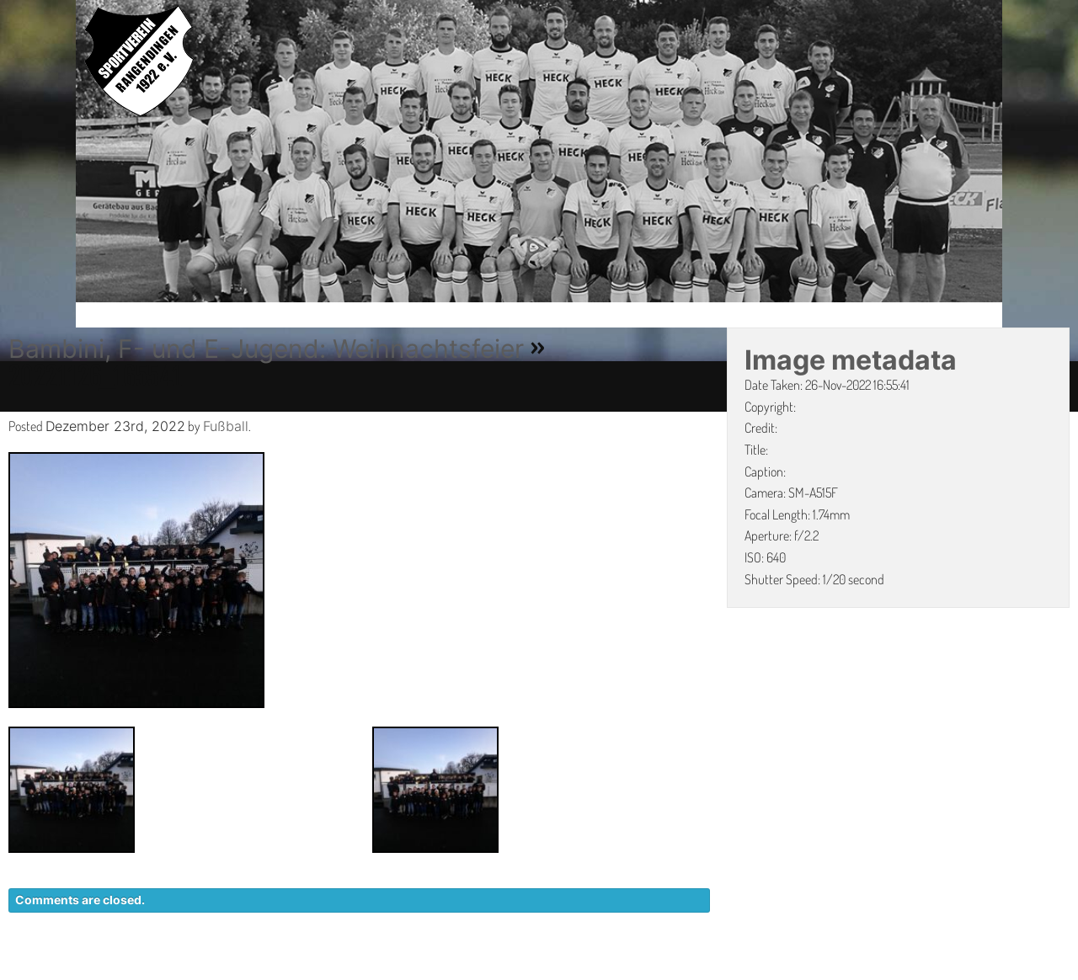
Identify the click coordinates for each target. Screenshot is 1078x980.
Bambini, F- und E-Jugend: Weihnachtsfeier (266, 348)
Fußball (225, 426)
